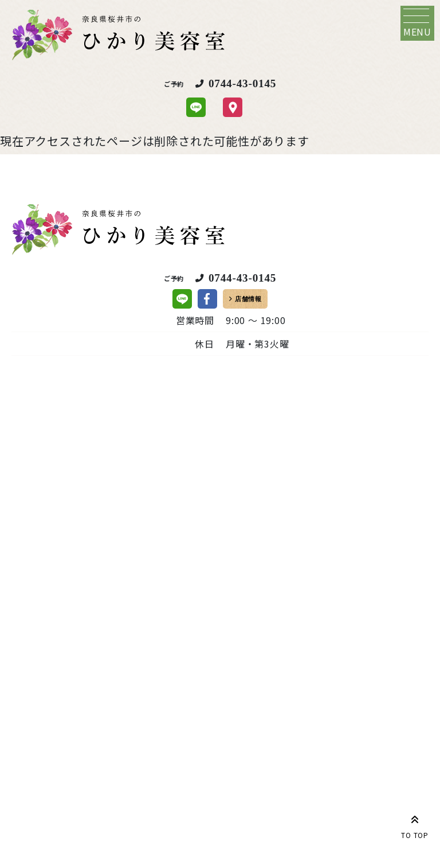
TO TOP (415, 825)
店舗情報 (248, 298)
